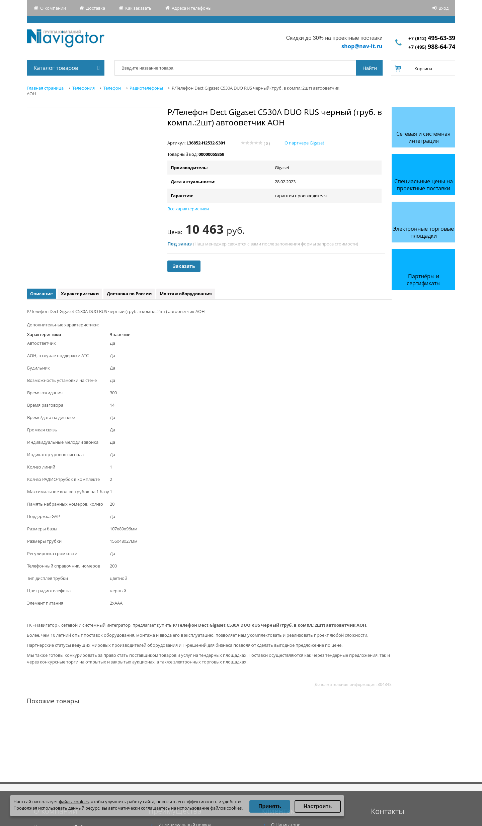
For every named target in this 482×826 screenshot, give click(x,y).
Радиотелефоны (146, 88)
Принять (269, 806)
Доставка (95, 8)
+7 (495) (431, 47)
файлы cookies (74, 802)
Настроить (318, 806)
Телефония (83, 88)
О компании (53, 8)
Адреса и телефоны (192, 8)
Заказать (184, 266)
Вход (443, 8)
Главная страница (45, 88)
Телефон (112, 88)
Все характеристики (188, 209)
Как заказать (138, 8)
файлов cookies (226, 808)
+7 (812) (431, 38)
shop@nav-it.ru (362, 46)
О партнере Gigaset (304, 143)
